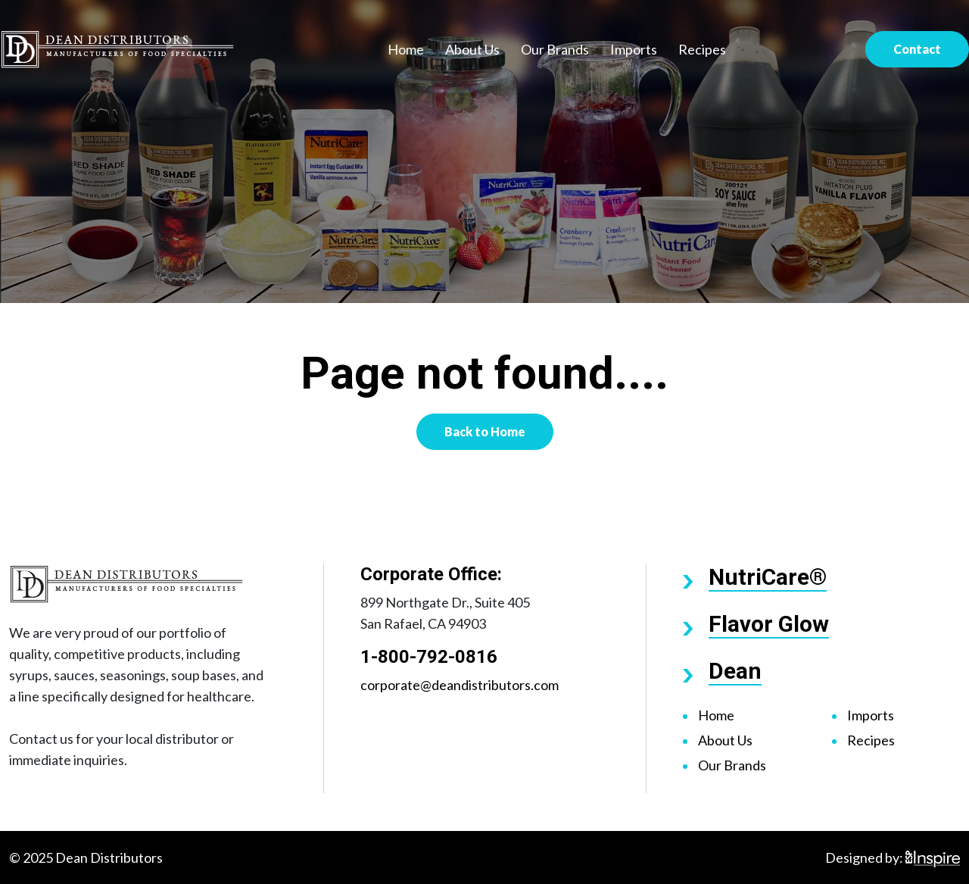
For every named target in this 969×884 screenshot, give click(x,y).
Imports (633, 49)
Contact (917, 49)
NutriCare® (768, 577)
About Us (472, 49)
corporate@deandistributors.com (459, 684)
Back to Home (484, 431)
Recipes (702, 49)
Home (406, 49)
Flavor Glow (769, 624)
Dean (735, 671)
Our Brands (555, 49)
